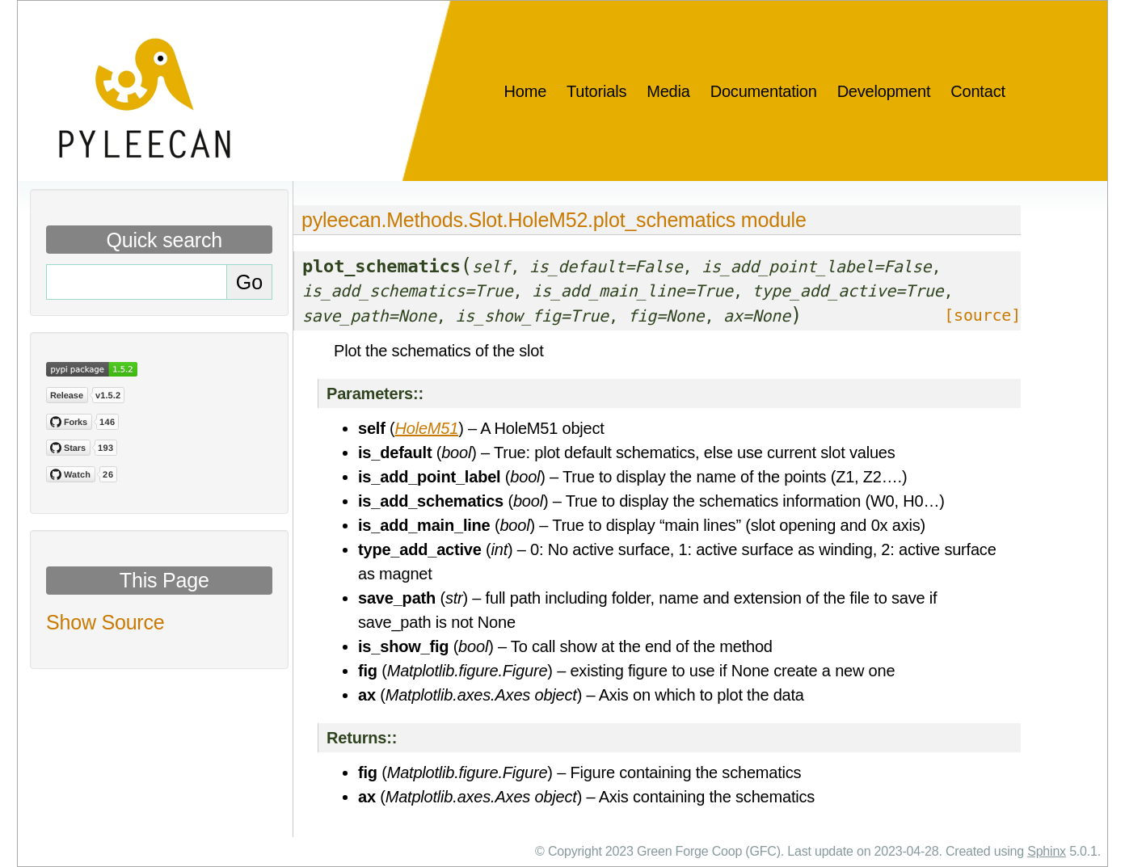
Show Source (105, 622)
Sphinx (1046, 851)
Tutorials (596, 91)
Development (884, 91)
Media (668, 91)
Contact (977, 91)
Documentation (763, 91)
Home (525, 91)
